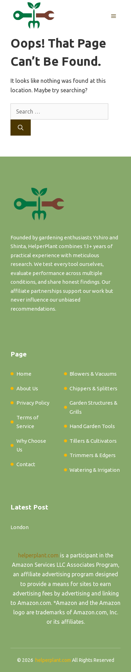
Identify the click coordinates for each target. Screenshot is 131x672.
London (19, 527)
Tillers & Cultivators (93, 441)
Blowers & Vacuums (93, 374)
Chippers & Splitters (93, 388)
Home (23, 374)
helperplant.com (38, 555)
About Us (27, 388)
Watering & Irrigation (95, 470)
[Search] (20, 128)
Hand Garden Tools (92, 426)
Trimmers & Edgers (93, 455)
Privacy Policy (32, 403)
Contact (25, 464)
